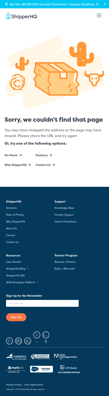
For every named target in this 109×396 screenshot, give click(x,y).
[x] (10, 341)
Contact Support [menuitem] (64, 215)
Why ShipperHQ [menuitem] (15, 222)
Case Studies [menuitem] (13, 262)
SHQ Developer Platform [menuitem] (20, 282)
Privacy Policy (14, 385)
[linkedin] (28, 341)
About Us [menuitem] (11, 228)
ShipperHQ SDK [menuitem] (15, 276)
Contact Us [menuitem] (12, 242)
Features (42, 155)
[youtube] (46, 341)
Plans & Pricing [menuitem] (15, 215)
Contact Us (43, 165)
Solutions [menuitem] (11, 208)
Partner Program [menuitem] (66, 255)
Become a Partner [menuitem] (65, 262)
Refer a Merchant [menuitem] (65, 269)
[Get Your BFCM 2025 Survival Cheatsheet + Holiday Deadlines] (54, 4)
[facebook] (19, 341)
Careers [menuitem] (10, 235)
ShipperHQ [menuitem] (13, 201)
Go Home (11, 155)
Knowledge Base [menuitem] (64, 208)
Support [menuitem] (60, 201)
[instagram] (37, 341)
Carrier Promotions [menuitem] (66, 222)
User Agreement (33, 385)
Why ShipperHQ (16, 165)
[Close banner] (105, 4)
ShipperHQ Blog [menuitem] (15, 269)
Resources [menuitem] (13, 255)
